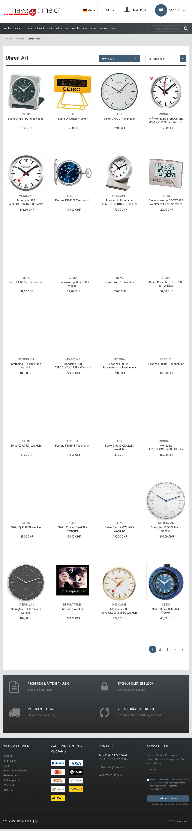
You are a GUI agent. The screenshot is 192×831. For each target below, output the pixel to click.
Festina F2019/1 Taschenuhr (72, 445)
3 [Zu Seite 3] (168, 649)
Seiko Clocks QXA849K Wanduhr (72, 529)
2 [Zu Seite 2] (160, 649)
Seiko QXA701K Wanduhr (119, 118)
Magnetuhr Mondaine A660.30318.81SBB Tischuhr (119, 202)
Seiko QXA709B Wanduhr (119, 282)
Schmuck (39, 28)
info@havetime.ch (117, 767)
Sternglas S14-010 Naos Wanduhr (26, 365)
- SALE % (8, 790)
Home (9, 38)
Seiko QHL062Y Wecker (73, 118)
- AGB (6, 765)
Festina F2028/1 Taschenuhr (166, 364)
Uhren (29, 28)
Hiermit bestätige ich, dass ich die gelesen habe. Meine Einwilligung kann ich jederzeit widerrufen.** (169, 784)
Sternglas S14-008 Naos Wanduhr (166, 529)
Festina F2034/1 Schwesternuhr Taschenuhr (119, 365)
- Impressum (10, 760)
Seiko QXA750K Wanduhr (26, 445)
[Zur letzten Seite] (182, 649)
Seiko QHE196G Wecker (26, 527)
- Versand (8, 785)
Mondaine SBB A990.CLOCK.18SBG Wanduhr (119, 610)
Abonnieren (169, 798)
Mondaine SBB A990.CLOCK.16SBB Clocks (26, 202)
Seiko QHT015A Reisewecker (26, 118)
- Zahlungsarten (12, 780)
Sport (112, 28)
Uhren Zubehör (73, 28)
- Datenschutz (11, 775)
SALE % (19, 28)
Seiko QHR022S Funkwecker (26, 282)
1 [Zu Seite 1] (153, 649)
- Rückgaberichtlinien (15, 770)
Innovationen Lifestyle (95, 28)
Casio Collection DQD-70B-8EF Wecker (166, 284)
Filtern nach (108, 58)
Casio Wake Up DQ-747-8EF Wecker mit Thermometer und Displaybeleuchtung (166, 202)
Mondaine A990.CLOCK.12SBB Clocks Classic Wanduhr (166, 447)
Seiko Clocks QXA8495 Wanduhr (119, 529)
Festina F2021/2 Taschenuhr (72, 200)
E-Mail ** (153, 770)
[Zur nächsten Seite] (175, 649)
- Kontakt (8, 755)
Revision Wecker (72, 609)
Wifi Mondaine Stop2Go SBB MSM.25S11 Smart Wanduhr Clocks (166, 120)
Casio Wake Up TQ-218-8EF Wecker (73, 284)
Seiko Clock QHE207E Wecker (166, 610)
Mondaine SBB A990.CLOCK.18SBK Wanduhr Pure (73, 365)
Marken (8, 28)
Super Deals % (54, 28)
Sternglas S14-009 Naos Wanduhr (26, 610)
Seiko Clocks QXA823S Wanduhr (119, 447)
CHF (110, 10)
